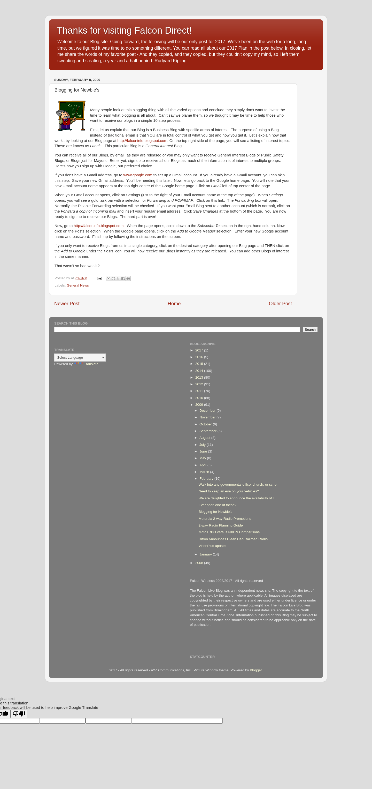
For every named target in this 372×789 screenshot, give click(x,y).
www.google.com (137, 175)
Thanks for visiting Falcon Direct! (124, 30)
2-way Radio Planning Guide (221, 525)
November (207, 417)
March (204, 472)
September (208, 431)
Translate (86, 364)
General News (78, 285)
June (203, 451)
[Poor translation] (19, 714)
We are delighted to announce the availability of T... (238, 498)
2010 (199, 398)
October (206, 424)
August (205, 438)
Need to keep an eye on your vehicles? (229, 491)
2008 (199, 563)
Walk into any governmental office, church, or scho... (239, 484)
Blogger (256, 670)
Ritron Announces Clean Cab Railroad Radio (233, 539)
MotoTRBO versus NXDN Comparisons (229, 532)
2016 (199, 357)
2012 (199, 384)
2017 (199, 350)
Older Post (280, 303)
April (203, 465)
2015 (199, 364)
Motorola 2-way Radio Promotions (225, 519)
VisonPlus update (212, 546)
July (203, 445)
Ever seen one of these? (217, 505)
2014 (199, 371)
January (206, 554)
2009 (199, 405)
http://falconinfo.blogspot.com (142, 141)
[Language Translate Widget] (80, 358)
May (203, 458)
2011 (199, 391)
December (207, 410)
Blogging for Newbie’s (215, 512)
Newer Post (67, 303)
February (206, 478)
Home (174, 303)
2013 (199, 377)
